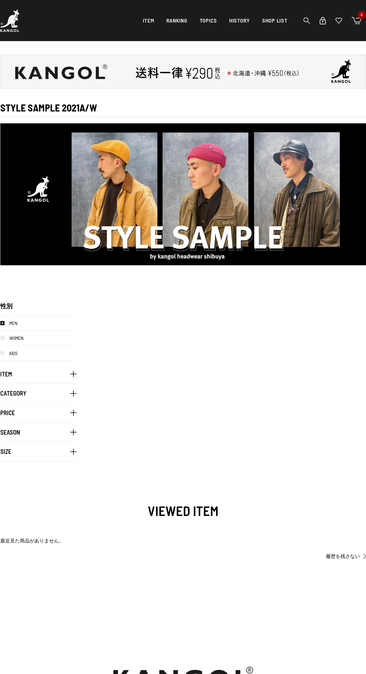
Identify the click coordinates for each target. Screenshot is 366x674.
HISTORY (239, 20)
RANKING (176, 20)
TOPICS (208, 20)
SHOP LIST (274, 20)
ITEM (148, 20)
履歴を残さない (343, 556)
